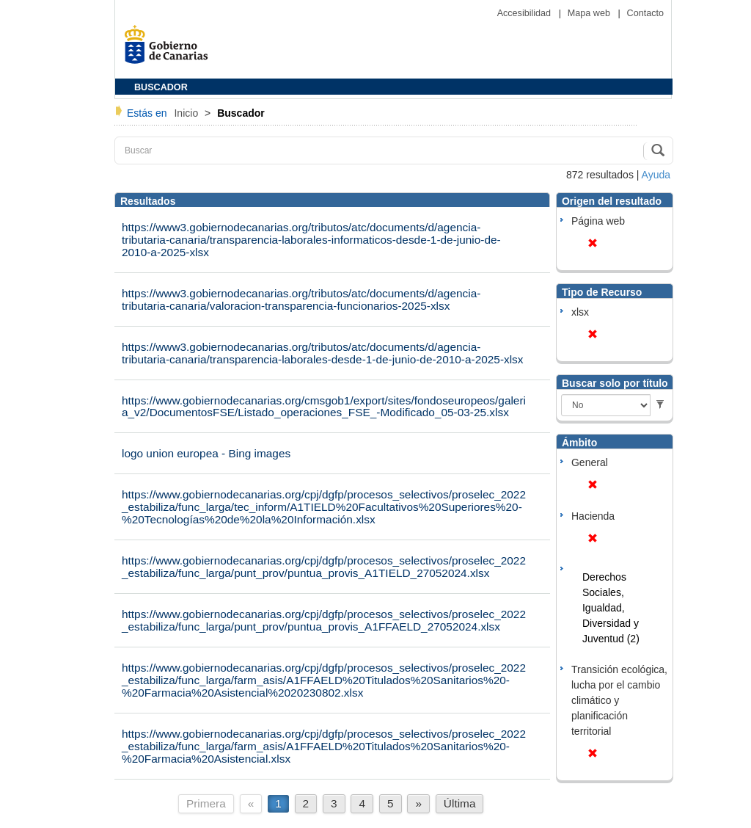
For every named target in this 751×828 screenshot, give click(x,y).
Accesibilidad (525, 13)
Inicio (187, 113)
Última (460, 803)
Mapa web (590, 13)
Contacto (645, 13)
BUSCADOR (161, 87)
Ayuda (656, 175)
